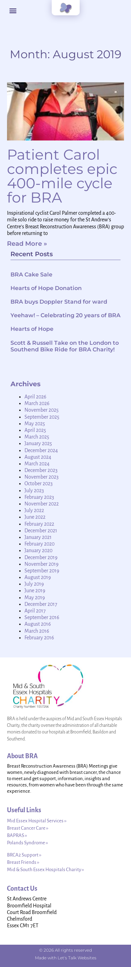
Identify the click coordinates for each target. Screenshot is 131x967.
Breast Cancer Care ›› (27, 828)
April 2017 (35, 611)
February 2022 (39, 524)
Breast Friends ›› (23, 862)
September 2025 (41, 417)
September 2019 (41, 570)
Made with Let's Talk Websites (65, 957)
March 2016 (36, 631)
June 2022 (34, 517)
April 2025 (35, 430)
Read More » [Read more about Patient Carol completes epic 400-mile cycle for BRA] (27, 243)
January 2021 (38, 537)
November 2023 (41, 477)
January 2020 (38, 550)
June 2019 (34, 590)
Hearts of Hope (31, 329)
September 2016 (41, 617)
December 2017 (40, 604)
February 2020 (39, 544)
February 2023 (39, 497)
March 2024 (37, 463)
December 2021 (40, 530)
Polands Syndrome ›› (27, 842)
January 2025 (38, 443)
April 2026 (35, 396)
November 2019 (41, 564)
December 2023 (41, 470)
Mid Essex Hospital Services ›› (36, 820)
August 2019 (37, 577)
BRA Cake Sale (31, 274)
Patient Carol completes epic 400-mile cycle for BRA (62, 176)
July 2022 (34, 510)
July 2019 (34, 584)
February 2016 (39, 637)
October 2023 (38, 483)
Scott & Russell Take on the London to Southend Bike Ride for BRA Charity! (64, 346)
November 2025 (41, 410)
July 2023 (34, 490)
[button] (13, 10)
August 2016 (37, 624)
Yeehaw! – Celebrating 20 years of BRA (65, 315)
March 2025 (36, 437)
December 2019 (41, 557)
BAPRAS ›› (17, 835)
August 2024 (37, 457)
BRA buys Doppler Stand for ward (58, 301)
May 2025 (34, 423)
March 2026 (37, 403)
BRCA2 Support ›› (24, 855)
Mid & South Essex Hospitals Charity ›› (45, 869)
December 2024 (41, 450)
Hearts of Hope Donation (46, 288)
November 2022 (41, 504)
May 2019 (34, 597)
